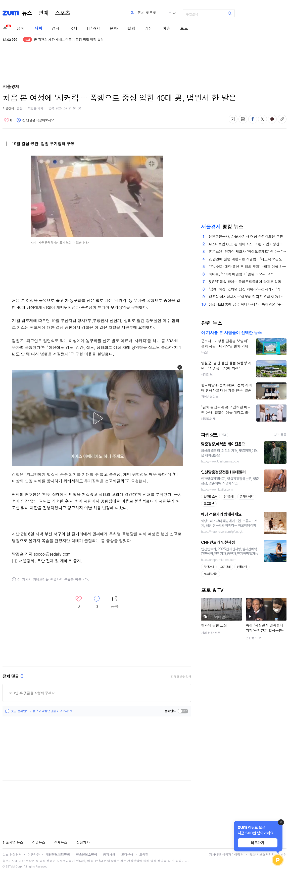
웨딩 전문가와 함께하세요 (221, 514)
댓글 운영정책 (182, 677)
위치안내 (229, 496)
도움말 (143, 854)
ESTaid (10, 866)
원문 (20, 108)
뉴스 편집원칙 (12, 854)
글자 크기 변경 (233, 119)
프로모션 (209, 503)
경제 (56, 28)
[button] (179, 367)
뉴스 (27, 13)
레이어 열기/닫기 (115, 602)
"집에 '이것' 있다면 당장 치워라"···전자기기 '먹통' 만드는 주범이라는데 (247, 289)
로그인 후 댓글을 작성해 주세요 (32, 692)
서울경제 (8, 108)
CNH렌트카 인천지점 (218, 542)
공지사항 (109, 854)
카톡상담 (242, 567)
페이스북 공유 (252, 119)
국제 (73, 28)
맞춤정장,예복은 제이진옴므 (223, 444)
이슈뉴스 (38, 842)
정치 (21, 28)
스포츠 (62, 13)
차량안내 (209, 567)
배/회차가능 (210, 574)
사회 (38, 28)
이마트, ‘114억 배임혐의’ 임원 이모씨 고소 (241, 274)
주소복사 (282, 119)
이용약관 (34, 854)
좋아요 (8, 120)
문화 (114, 28)
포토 (184, 28)
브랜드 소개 (210, 496)
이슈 (166, 28)
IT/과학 (93, 28)
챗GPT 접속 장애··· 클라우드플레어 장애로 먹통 (245, 281)
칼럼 (131, 28)
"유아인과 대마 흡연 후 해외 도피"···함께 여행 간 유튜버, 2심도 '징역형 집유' (247, 266)
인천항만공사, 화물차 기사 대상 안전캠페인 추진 (246, 236)
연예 (43, 13)
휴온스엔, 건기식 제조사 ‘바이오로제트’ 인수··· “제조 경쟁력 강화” (247, 251)
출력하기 (242, 119)
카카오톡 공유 (272, 119)
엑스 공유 (262, 119)
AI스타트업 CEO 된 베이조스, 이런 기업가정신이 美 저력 (247, 243)
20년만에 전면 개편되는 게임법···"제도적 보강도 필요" (247, 258)
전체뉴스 (60, 842)
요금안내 (225, 567)
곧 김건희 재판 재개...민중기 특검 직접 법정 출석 (69, 39)
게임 (149, 28)
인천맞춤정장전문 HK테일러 (223, 472)
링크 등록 (280, 435)
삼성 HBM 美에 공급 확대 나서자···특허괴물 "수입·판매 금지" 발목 (247, 304)
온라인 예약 (246, 496)
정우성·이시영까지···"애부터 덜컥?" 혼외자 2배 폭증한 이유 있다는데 (247, 296)
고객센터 (127, 854)
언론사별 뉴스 (13, 842)
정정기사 (82, 842)
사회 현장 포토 (210, 632)
